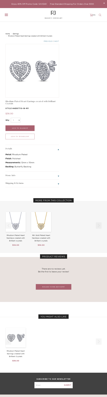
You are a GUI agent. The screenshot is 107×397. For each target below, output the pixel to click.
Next (99, 27)
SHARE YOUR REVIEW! (53, 213)
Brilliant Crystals (46, 367)
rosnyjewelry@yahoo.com (16, 392)
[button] (99, 152)
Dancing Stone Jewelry (49, 364)
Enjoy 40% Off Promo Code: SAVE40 (29, 4)
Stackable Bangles (47, 375)
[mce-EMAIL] (53, 341)
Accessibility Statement (82, 375)
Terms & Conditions (80, 372)
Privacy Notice (78, 367)
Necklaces (9, 364)
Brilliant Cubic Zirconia (49, 369)
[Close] (104, 3)
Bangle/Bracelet (12, 369)
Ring (7, 372)
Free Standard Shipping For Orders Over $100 (72, 4)
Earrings (16, 27)
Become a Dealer (79, 361)
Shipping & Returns (80, 369)
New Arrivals (10, 361)
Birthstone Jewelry (47, 361)
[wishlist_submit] (91, 63)
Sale (7, 375)
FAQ (74, 364)
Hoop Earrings (45, 372)
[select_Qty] (66, 55)
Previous (90, 27)
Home (7, 27)
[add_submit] (66, 63)
